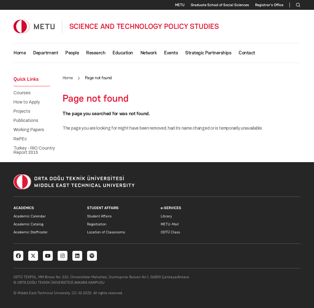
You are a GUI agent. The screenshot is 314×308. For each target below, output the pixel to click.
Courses (22, 93)
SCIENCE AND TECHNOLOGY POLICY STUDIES (144, 26)
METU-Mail (170, 224)
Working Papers (28, 130)
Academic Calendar (29, 216)
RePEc (20, 139)
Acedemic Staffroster (30, 232)
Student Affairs (99, 216)
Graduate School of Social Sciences (220, 4)
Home (19, 52)
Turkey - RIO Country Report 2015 (34, 150)
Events (171, 52)
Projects (21, 111)
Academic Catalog (28, 224)
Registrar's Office (269, 4)
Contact (247, 52)
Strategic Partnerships (208, 52)
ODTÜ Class (170, 232)
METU (180, 4)
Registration (96, 224)
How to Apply (26, 102)
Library (166, 216)
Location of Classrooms (106, 232)
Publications (25, 121)
